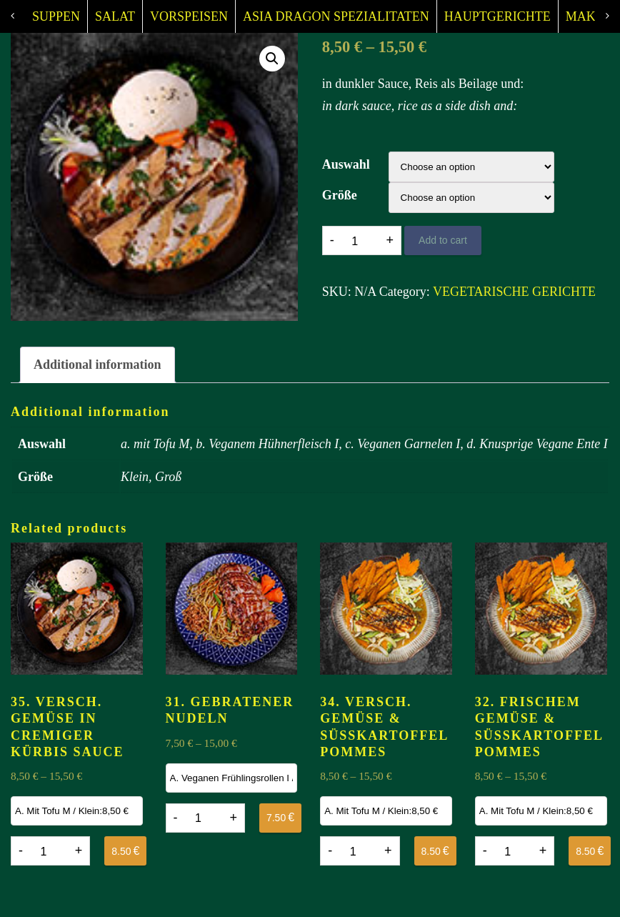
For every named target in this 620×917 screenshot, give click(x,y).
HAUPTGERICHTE (497, 16)
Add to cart (443, 240)
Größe (339, 195)
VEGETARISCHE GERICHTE (514, 291)
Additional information (97, 364)
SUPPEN (56, 16)
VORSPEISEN (189, 16)
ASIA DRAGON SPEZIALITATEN (336, 16)
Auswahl (346, 164)
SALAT (115, 16)
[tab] (97, 365)
